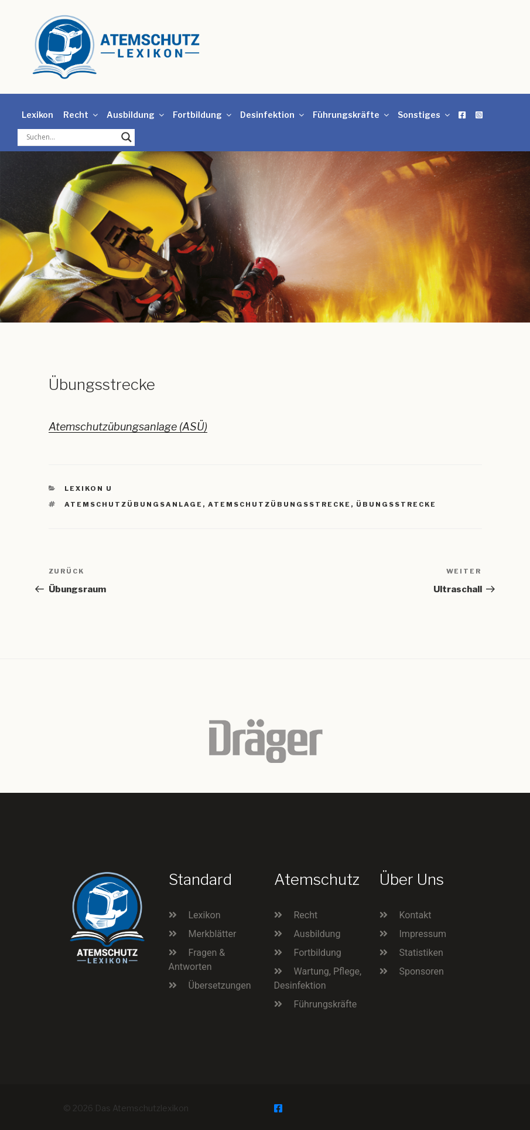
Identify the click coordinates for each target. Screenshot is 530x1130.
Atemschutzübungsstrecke (279, 504)
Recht (81, 115)
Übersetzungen (220, 985)
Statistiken (421, 952)
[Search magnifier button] (126, 137)
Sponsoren (421, 971)
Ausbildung (136, 115)
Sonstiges (425, 115)
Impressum (423, 933)
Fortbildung (203, 115)
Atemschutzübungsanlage (133, 504)
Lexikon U (88, 488)
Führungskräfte (352, 115)
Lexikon (37, 115)
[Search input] (70, 137)
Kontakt (415, 915)
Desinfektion (273, 115)
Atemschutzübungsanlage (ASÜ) (128, 426)
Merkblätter (213, 933)
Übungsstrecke (396, 504)
